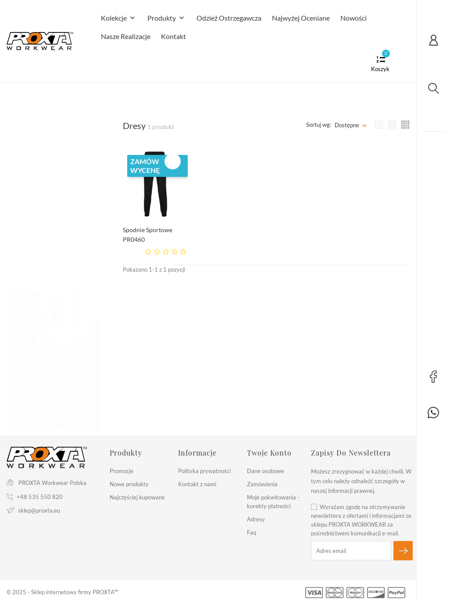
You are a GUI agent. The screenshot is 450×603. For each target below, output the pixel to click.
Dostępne (347, 125)
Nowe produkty (129, 484)
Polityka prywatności (204, 470)
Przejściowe (34, 173)
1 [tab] (95, 341)
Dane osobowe (265, 470)
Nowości (353, 18)
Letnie (27, 159)
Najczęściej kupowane (137, 497)
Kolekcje (119, 18)
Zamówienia (262, 484)
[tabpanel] (54, 352)
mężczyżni (32, 240)
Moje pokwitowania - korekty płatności (273, 502)
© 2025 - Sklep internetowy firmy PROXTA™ (62, 592)
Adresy (256, 519)
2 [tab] (95, 358)
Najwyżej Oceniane (301, 18)
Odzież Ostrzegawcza (228, 18)
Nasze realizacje (125, 36)
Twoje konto (269, 452)
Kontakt (173, 36)
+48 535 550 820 (40, 496)
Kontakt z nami (197, 484)
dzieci (26, 226)
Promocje (121, 470)
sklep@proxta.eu (39, 509)
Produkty (166, 18)
